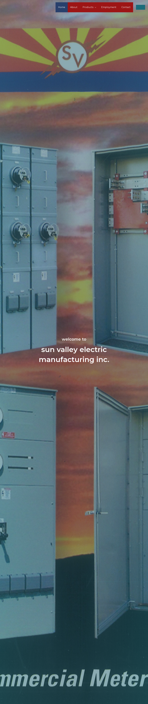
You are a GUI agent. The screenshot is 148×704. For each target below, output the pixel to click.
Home (63, 7)
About (75, 7)
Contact (126, 7)
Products (89, 7)
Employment (109, 7)
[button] (140, 7)
